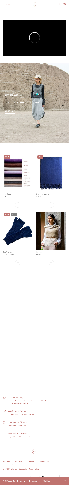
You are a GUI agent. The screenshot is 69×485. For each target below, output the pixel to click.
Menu (8, 4)
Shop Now (10, 111)
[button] (67, 100)
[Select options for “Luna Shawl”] (17, 205)
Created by (29, 469)
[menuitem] (6, 461)
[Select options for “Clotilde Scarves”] (51, 204)
